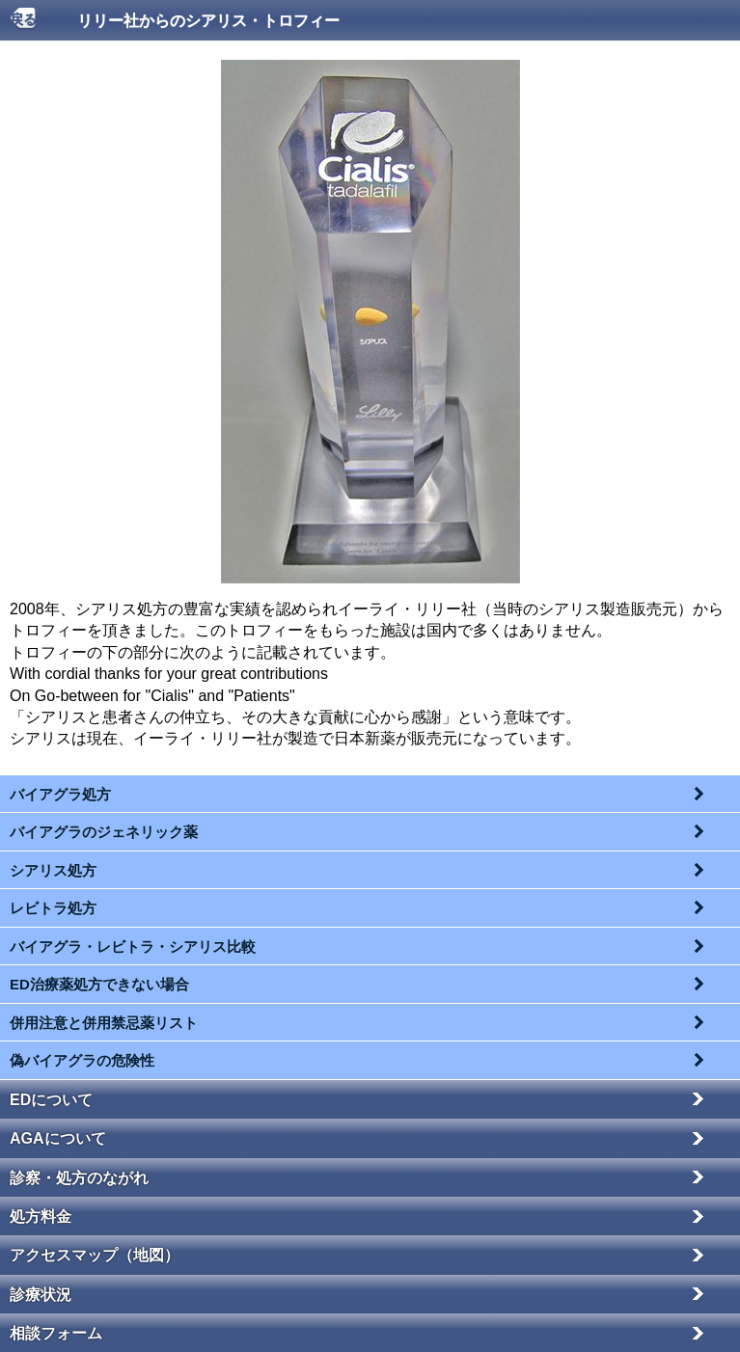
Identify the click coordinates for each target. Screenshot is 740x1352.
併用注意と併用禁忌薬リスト (104, 1022)
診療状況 (40, 1294)
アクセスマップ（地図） (94, 1255)
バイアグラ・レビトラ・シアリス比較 (133, 946)
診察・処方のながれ (79, 1178)
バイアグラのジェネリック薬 (104, 832)
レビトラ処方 (53, 908)
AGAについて (58, 1138)
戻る (23, 19)
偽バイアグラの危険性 (82, 1060)
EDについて (51, 1100)
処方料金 (40, 1216)
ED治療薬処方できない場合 (99, 984)
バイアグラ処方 (60, 794)
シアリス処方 (53, 870)
